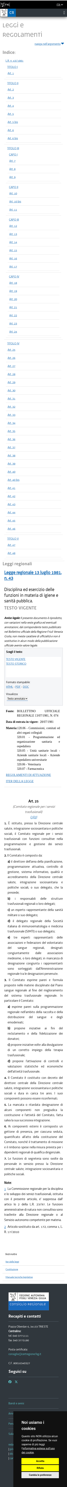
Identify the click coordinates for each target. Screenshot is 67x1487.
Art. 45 (11, 520)
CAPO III (14, 219)
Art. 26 (11, 358)
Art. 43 (11, 504)
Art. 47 (11, 545)
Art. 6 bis (13, 138)
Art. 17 (13, 266)
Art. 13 (13, 234)
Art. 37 (11, 447)
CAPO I (13, 154)
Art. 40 (11, 472)
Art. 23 (13, 323)
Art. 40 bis (13, 480)
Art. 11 (13, 209)
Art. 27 (11, 366)
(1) (32, 817)
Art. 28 (11, 374)
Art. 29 (11, 382)
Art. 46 (11, 529)
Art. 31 (11, 398)
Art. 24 (13, 331)
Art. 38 (11, 455)
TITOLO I (12, 67)
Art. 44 (11, 512)
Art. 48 (11, 553)
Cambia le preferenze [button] (40, 1475)
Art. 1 (11, 73)
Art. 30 (11, 390)
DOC (26, 687)
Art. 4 (11, 106)
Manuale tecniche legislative (19, 1277)
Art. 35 (11, 431)
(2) (35, 817)
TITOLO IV (13, 343)
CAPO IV (14, 276)
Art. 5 (11, 114)
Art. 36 (11, 439)
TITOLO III (13, 148)
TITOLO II (12, 83)
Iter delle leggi (12, 1261)
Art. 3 (11, 97)
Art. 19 (13, 291)
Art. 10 (13, 193)
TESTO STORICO (16, 664)
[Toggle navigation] (64, 12)
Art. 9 (12, 177)
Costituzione (12, 1269)
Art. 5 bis (13, 122)
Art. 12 (13, 226)
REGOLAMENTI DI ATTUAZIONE (28, 775)
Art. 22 (13, 315)
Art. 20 (13, 299)
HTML (9, 687)
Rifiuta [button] (40, 1468)
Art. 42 (11, 496)
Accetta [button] (40, 1461)
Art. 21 (13, 307)
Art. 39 (11, 463)
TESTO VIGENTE (15, 659)
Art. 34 (11, 423)
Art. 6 (11, 130)
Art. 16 (13, 258)
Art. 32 (11, 407)
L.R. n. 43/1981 (14, 61)
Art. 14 (13, 242)
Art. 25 (11, 350)
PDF (18, 687)
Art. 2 (11, 89)
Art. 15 (13, 250)
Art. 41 (11, 488)
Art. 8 (12, 169)
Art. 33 (11, 415)
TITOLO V (13, 539)
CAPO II (13, 187)
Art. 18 (13, 283)
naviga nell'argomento (49, 43)
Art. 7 (12, 161)
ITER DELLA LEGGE (20, 781)
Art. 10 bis (15, 201)
